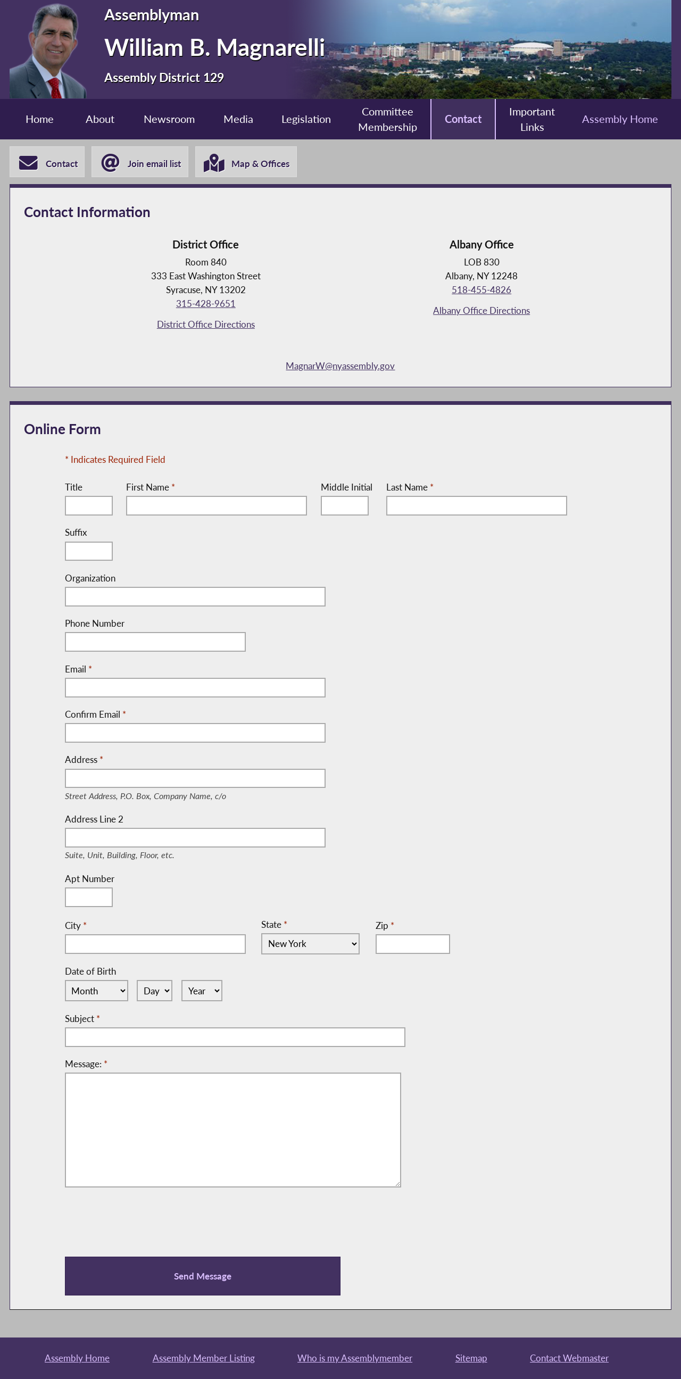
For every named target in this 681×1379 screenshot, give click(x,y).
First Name (150, 487)
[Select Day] (154, 990)
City (76, 925)
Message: (86, 1063)
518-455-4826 (481, 289)
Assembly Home (620, 119)
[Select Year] (201, 990)
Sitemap (471, 1358)
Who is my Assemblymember (354, 1358)
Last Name (410, 487)
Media (238, 119)
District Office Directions (206, 324)
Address (158, 760)
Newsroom (169, 119)
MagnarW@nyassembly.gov (340, 365)
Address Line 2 (128, 819)
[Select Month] (96, 990)
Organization (90, 578)
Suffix (76, 532)
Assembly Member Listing (204, 1358)
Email (78, 669)
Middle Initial (346, 487)
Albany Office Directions (481, 310)
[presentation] (146, 1222)
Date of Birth (90, 971)
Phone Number (94, 623)
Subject (82, 1018)
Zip (385, 925)
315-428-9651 (206, 303)
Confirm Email (95, 714)
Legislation (306, 119)
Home (40, 119)
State (274, 924)
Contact (463, 119)
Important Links (532, 119)
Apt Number (89, 878)
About (100, 119)
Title (73, 487)
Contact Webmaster (569, 1358)
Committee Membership (387, 119)
